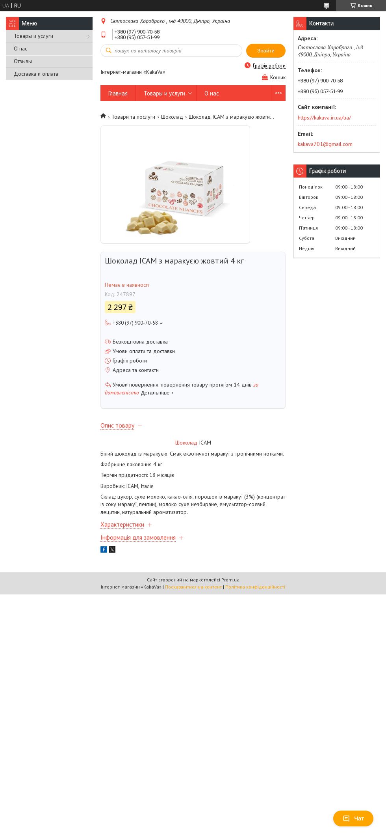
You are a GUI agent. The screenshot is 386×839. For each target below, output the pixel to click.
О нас (20, 48)
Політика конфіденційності (255, 587)
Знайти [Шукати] (266, 51)
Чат (353, 818)
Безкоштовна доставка (140, 341)
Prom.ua (230, 580)
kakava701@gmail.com (325, 144)
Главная (118, 93)
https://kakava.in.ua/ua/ (324, 117)
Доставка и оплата (36, 73)
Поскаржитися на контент (193, 587)
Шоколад (172, 116)
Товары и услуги (33, 35)
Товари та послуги (133, 116)
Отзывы (23, 61)
